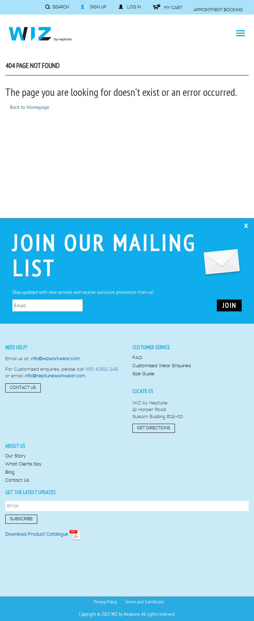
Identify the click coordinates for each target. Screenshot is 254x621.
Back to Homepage (29, 107)
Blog (9, 472)
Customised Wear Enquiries (161, 366)
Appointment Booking (218, 10)
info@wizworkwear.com (55, 359)
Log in (129, 7)
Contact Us (23, 387)
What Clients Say (23, 464)
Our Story (15, 456)
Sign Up (93, 7)
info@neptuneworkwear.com (55, 376)
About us (15, 446)
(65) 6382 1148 (101, 369)
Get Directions (153, 428)
